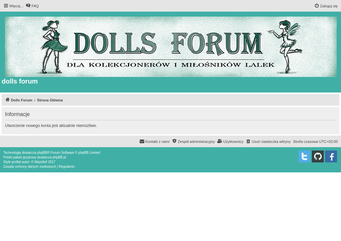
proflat (16, 162)
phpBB (42, 152)
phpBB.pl (59, 157)
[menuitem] (32, 6)
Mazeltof (40, 162)
